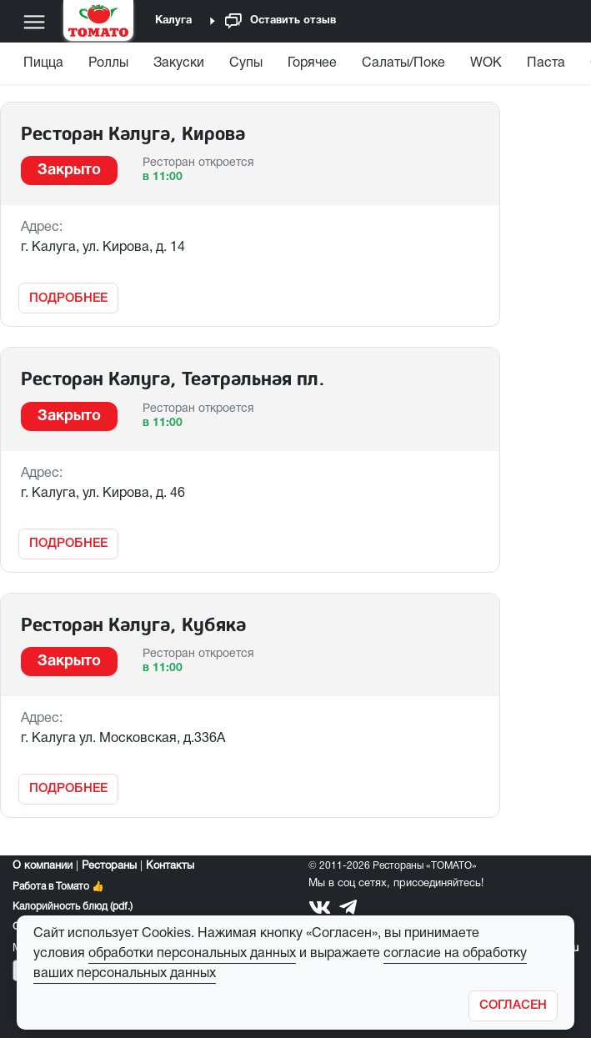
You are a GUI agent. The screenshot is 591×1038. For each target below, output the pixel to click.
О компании (43, 866)
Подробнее (68, 298)
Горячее (312, 63)
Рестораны (109, 866)
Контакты (170, 866)
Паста (546, 63)
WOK (486, 63)
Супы (246, 63)
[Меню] (34, 21)
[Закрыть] (513, 1005)
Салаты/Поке (403, 63)
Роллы (108, 63)
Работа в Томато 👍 (58, 886)
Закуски (178, 63)
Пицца (43, 63)
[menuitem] (45, 67)
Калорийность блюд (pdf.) (73, 906)
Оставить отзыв (280, 21)
